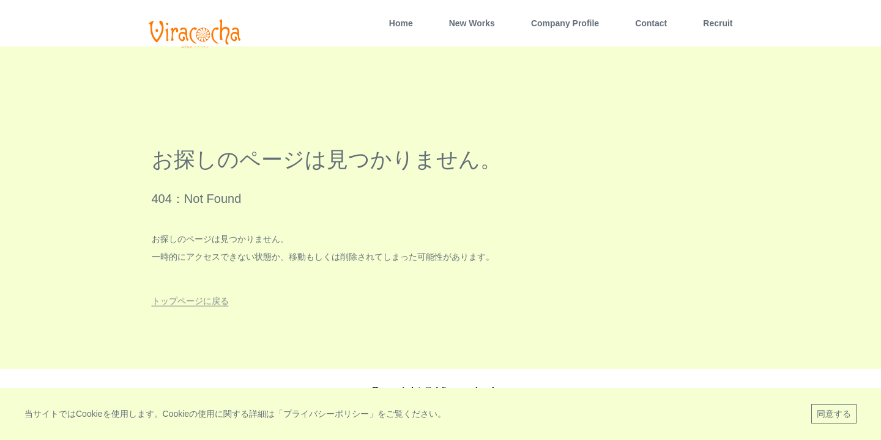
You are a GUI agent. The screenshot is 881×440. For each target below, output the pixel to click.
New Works (472, 23)
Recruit (717, 23)
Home (401, 23)
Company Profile (565, 23)
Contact (651, 23)
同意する (834, 414)
